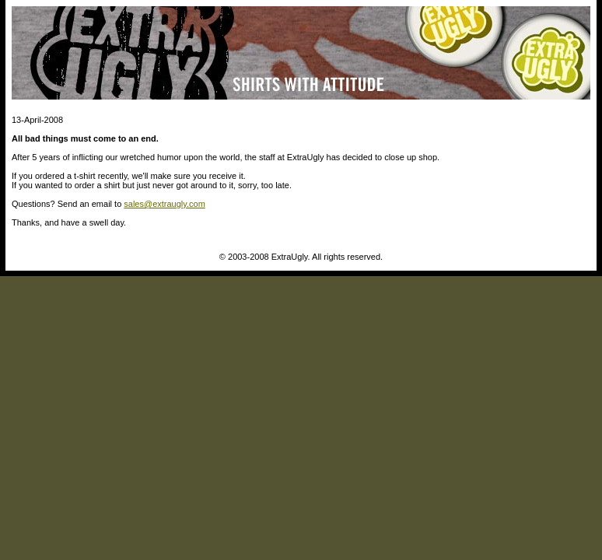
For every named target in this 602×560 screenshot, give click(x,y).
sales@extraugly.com (164, 203)
